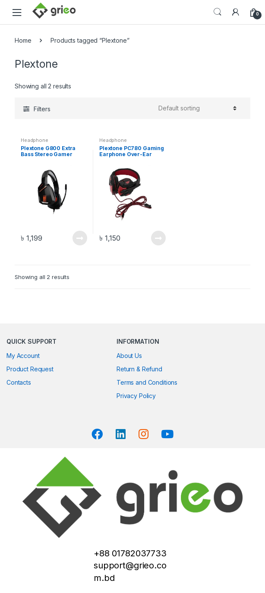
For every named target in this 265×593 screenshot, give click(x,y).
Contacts (18, 382)
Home (23, 40)
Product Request (30, 369)
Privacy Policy (136, 395)
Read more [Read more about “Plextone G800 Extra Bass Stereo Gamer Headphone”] (79, 238)
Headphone (34, 140)
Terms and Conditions (147, 382)
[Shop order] (196, 108)
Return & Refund (139, 369)
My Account (23, 355)
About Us (129, 355)
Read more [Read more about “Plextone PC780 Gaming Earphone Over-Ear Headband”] (158, 238)
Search (217, 12)
